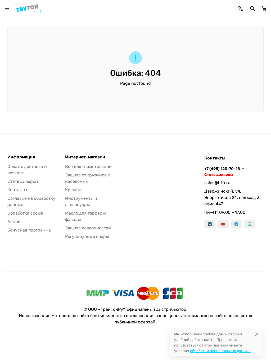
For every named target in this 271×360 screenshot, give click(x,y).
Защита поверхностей (88, 227)
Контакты (17, 189)
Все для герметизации (88, 166)
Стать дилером (22, 181)
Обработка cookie (25, 213)
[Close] (256, 334)
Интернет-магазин (85, 157)
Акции (14, 221)
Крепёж (73, 189)
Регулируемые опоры (87, 236)
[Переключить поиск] (252, 8)
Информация (21, 157)
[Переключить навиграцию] (7, 8)
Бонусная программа (29, 230)
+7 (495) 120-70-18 (222, 168)
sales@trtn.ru (217, 182)
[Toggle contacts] (241, 8)
